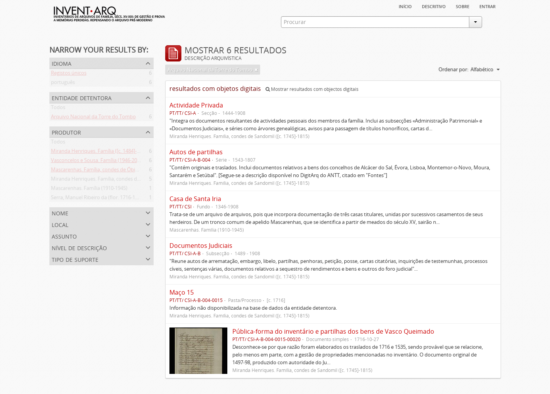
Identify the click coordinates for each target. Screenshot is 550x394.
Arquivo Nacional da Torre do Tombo (93, 117)
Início (405, 6)
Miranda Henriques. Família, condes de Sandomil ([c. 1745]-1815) (124, 180)
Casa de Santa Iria (195, 198)
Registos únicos (68, 74)
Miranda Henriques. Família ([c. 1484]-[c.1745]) (103, 152)
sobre (462, 6)
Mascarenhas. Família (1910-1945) (89, 189)
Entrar (487, 6)
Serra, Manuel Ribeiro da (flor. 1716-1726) (98, 198)
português (63, 83)
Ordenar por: (453, 69)
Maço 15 (181, 292)
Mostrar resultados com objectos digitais (312, 89)
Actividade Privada (196, 105)
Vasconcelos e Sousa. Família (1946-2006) (97, 161)
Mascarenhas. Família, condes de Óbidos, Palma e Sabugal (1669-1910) (131, 170)
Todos (58, 108)
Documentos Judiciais (200, 245)
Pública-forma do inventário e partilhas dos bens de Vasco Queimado (333, 331)
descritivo (434, 6)
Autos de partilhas (196, 152)
